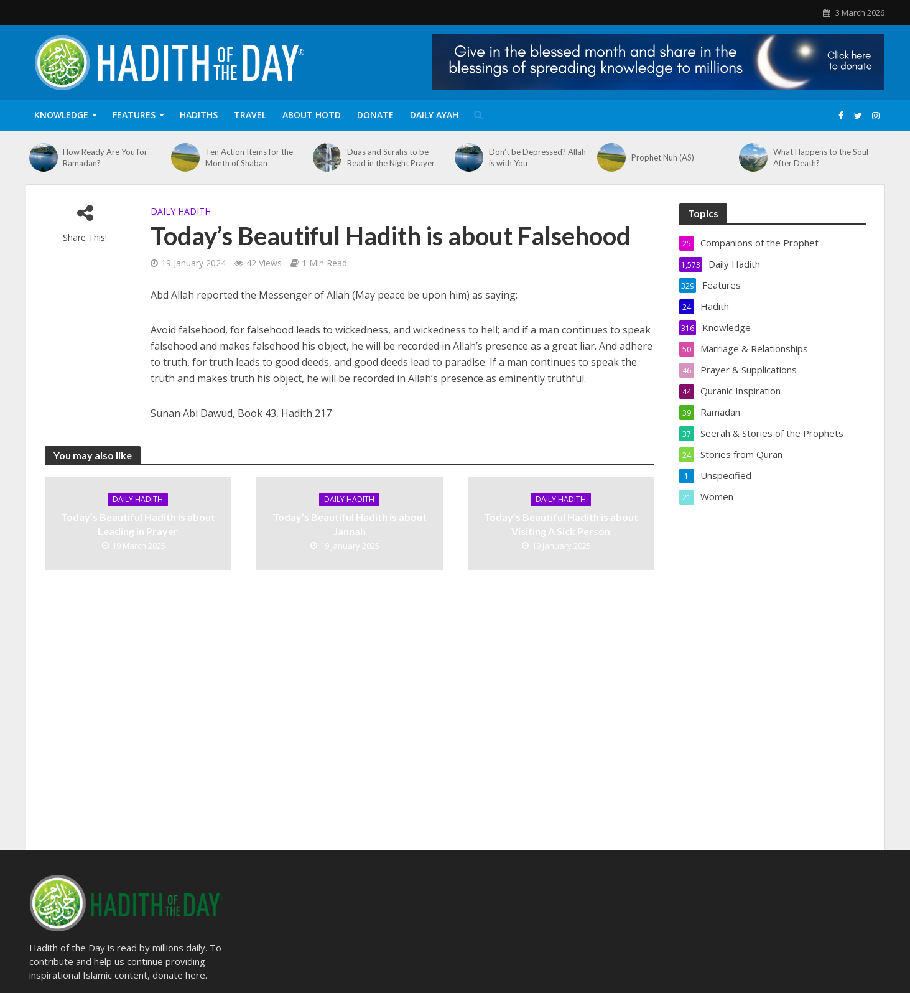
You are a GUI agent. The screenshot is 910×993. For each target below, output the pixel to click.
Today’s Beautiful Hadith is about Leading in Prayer (138, 524)
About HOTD (311, 115)
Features (134, 115)
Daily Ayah (434, 115)
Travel (250, 115)
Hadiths (199, 115)
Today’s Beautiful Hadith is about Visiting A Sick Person (561, 524)
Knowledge (61, 115)
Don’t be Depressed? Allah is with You (537, 157)
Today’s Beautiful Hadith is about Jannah (349, 524)
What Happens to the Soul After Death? (820, 157)
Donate (375, 115)
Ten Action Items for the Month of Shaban (249, 157)
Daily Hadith (181, 211)
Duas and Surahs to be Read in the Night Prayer (391, 157)
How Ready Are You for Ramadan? (105, 157)
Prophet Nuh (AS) (662, 157)
